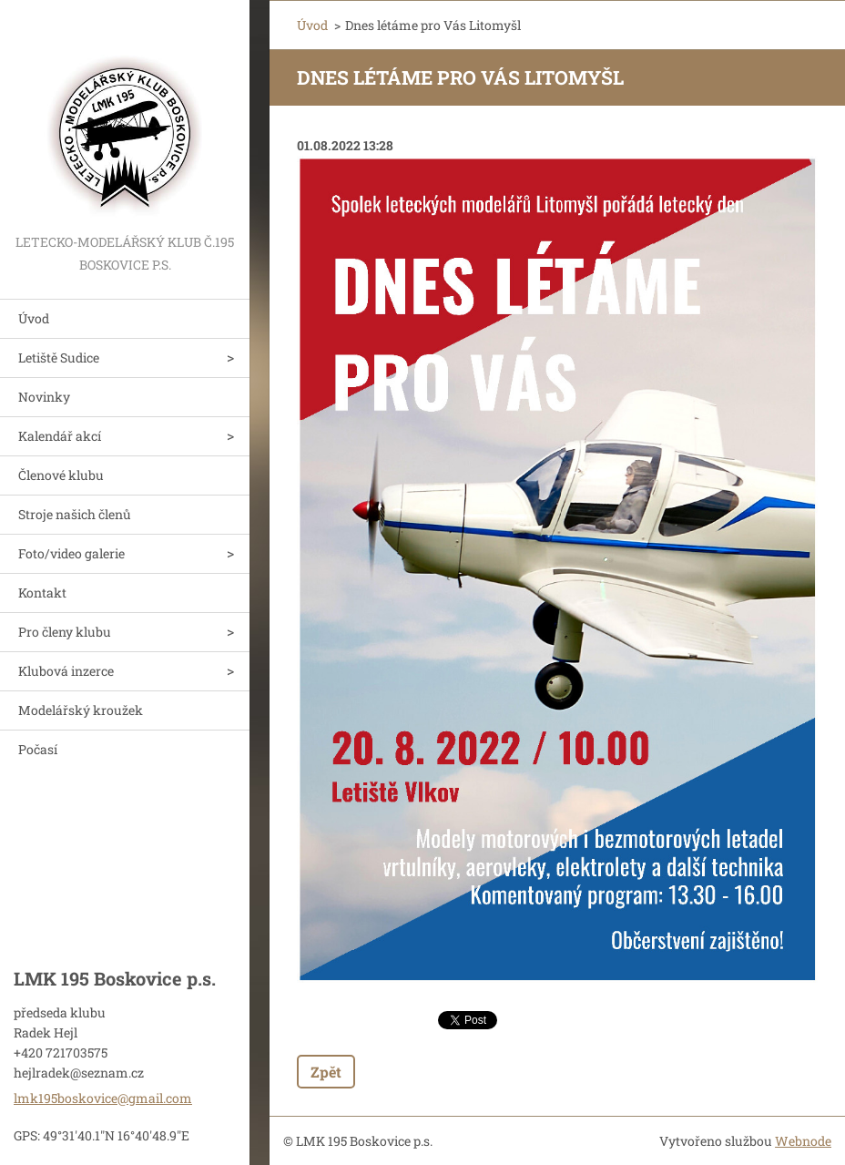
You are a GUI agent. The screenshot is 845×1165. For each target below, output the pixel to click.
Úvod (33, 318)
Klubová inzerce (66, 671)
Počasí (37, 749)
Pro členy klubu (64, 631)
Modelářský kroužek (80, 710)
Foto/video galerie (71, 553)
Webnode (803, 1141)
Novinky (44, 396)
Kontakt (42, 592)
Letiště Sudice (58, 357)
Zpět (326, 1071)
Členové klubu (61, 475)
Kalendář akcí (59, 436)
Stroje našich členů (74, 514)
